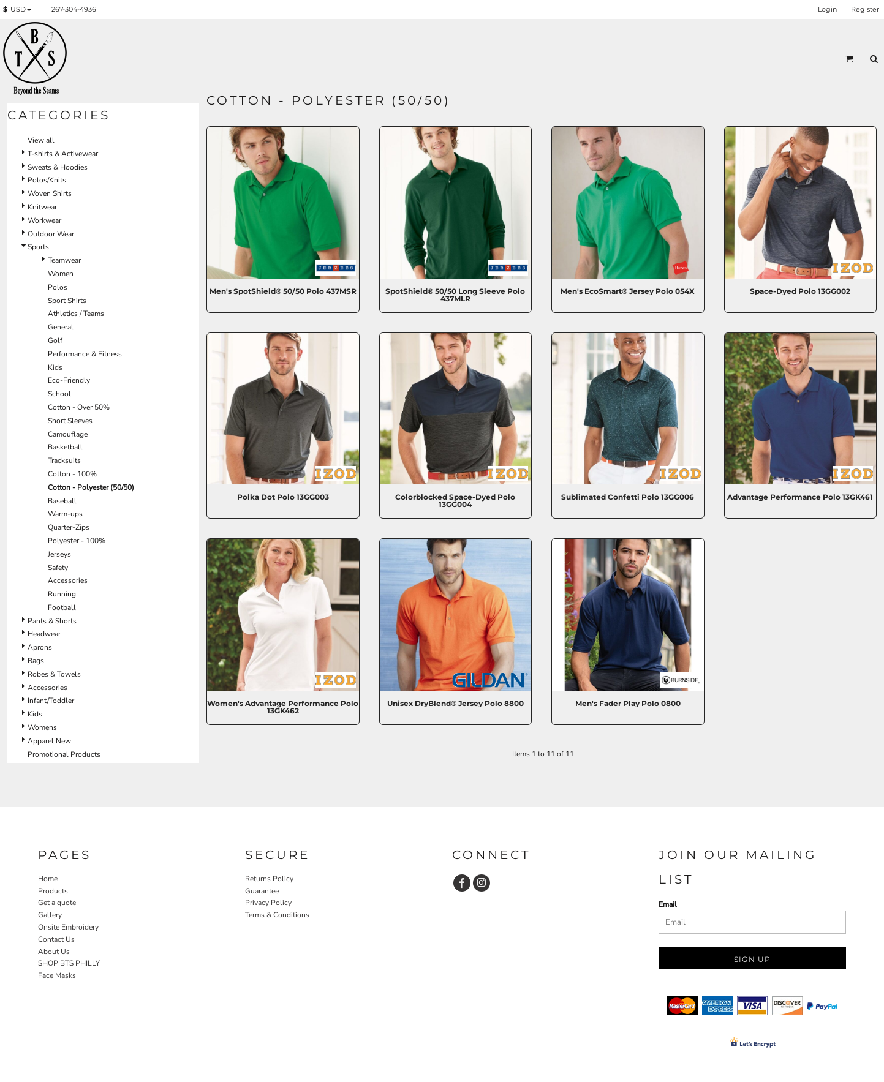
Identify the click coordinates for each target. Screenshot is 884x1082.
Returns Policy (269, 879)
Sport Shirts (67, 301)
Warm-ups (65, 514)
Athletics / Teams (76, 313)
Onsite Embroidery (68, 927)
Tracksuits (64, 460)
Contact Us (56, 939)
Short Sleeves (70, 421)
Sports (38, 247)
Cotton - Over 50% (79, 407)
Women (61, 274)
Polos (57, 287)
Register (865, 9)
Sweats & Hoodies (58, 167)
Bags (36, 661)
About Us (54, 951)
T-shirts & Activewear (63, 154)
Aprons (40, 647)
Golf (55, 340)
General (61, 327)
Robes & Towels (54, 674)
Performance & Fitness (85, 354)
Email (668, 904)
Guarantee (262, 891)
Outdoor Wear (51, 234)
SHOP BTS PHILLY (69, 963)
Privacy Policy (268, 902)
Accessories (68, 580)
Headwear (44, 634)
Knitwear (42, 207)
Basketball (65, 447)
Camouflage (68, 434)
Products (53, 891)
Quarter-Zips (68, 527)
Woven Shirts (50, 193)
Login (827, 9)
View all (41, 140)
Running (62, 594)
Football (62, 607)
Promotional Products (64, 754)
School (59, 394)
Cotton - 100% (72, 474)
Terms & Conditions (277, 915)
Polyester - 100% (76, 541)
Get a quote (57, 902)
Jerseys (59, 554)
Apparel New (49, 741)
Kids (55, 367)
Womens (42, 727)
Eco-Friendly (69, 380)
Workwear (44, 220)
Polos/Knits (47, 180)
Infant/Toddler (51, 700)
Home (48, 879)
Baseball (62, 501)
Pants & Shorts (52, 621)
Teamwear (64, 260)
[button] (19, 9)
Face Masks (57, 975)
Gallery (50, 915)
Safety (58, 568)
